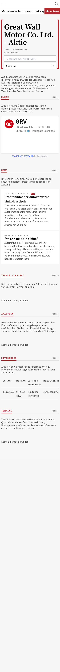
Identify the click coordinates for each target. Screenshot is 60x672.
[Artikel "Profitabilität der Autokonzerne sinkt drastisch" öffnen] (30, 210)
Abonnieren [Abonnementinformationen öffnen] (52, 11)
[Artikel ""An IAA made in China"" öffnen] (30, 248)
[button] (4, 4)
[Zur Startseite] (30, 4)
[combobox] (30, 58)
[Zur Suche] (56, 4)
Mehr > (55, 97)
